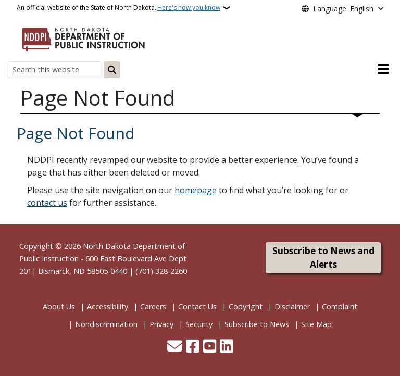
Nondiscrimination (106, 324)
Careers (153, 306)
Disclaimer (292, 306)
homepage (195, 190)
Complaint (339, 306)
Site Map (316, 324)
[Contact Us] (174, 347)
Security (199, 324)
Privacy (161, 324)
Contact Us (197, 306)
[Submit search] (112, 69)
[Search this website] (54, 69)
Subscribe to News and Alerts (323, 257)
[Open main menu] (383, 69)
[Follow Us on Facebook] (192, 347)
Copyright (245, 306)
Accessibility (107, 306)
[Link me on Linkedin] (226, 347)
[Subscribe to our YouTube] (209, 347)
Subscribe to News (256, 324)
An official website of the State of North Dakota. (118, 7)
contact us (47, 202)
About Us (59, 306)
